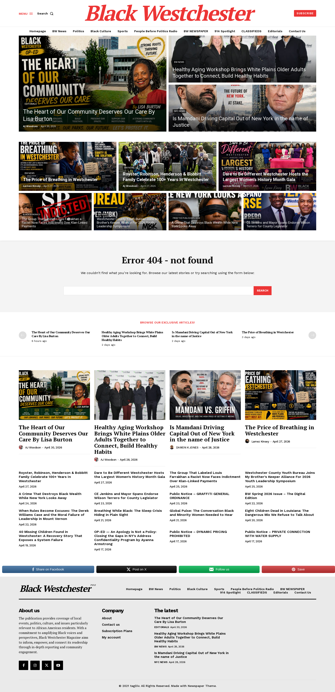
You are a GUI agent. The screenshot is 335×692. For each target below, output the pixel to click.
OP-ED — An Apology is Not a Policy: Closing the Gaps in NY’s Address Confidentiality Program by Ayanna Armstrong (125, 538)
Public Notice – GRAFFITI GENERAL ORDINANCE (199, 496)
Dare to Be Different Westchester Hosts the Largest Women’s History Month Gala (129, 475)
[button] (46, 13)
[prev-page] (22, 335)
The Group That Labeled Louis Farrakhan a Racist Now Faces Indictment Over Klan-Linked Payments (205, 477)
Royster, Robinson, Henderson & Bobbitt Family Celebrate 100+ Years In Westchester (53, 477)
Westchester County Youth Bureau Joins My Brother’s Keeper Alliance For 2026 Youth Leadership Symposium (280, 477)
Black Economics (31, 214)
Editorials (31, 104)
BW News (179, 62)
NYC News (179, 111)
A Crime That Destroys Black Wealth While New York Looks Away (50, 496)
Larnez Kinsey (260, 441)
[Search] (263, 290)
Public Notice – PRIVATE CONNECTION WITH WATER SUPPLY (277, 534)
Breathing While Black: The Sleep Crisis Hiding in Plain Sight (128, 513)
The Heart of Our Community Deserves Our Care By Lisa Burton (61, 334)
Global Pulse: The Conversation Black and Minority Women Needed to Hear (202, 513)
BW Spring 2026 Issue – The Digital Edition (275, 496)
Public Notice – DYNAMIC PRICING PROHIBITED (198, 534)
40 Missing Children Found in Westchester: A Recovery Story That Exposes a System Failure (50, 536)
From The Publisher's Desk (186, 218)
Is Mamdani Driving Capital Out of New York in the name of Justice (202, 334)
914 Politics (253, 218)
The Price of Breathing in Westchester (268, 332)
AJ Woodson (33, 447)
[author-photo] (21, 447)
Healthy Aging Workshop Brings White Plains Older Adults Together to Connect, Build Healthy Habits (132, 336)
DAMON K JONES (187, 447)
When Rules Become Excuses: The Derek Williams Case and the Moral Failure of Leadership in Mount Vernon (54, 515)
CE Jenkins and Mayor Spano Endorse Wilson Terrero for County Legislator (126, 496)
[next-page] (312, 335)
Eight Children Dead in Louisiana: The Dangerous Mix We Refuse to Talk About (279, 513)
